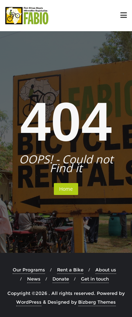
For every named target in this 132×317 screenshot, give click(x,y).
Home (66, 189)
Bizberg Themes (97, 302)
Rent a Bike (70, 269)
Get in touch (95, 279)
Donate (60, 279)
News (33, 279)
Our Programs (29, 269)
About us (105, 269)
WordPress (29, 302)
